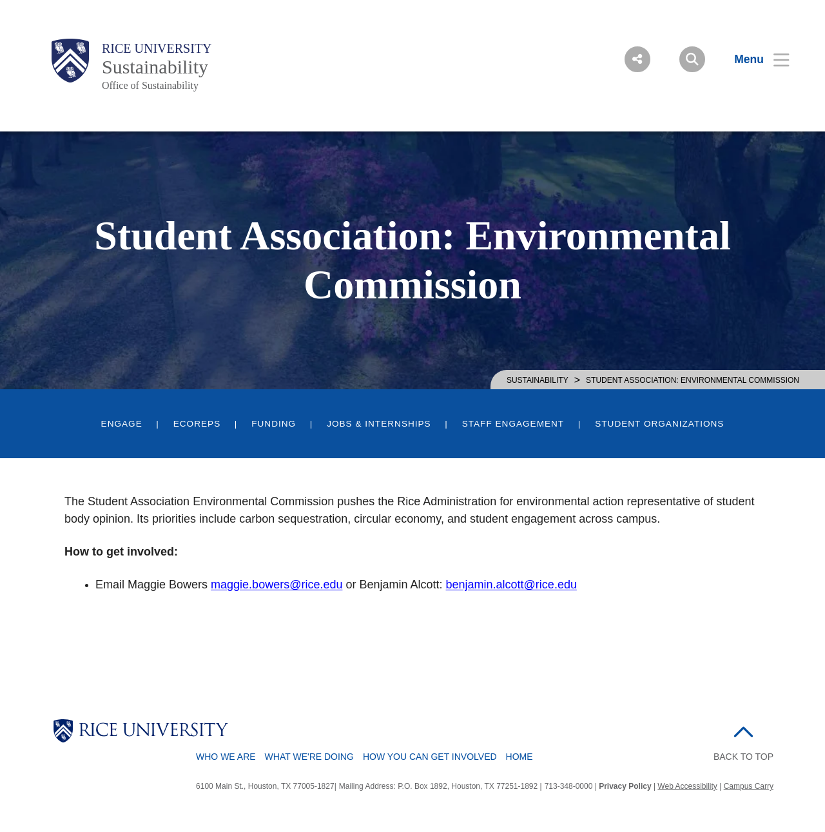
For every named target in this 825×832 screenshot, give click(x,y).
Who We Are (226, 756)
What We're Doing (309, 756)
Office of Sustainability (150, 85)
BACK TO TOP (743, 756)
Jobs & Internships (379, 424)
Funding (273, 424)
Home (519, 756)
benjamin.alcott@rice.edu (511, 584)
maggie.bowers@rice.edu (276, 584)
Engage (121, 424)
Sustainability (155, 66)
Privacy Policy (625, 786)
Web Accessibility (687, 786)
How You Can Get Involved (430, 756)
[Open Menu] (753, 59)
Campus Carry (748, 786)
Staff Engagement (513, 424)
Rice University (157, 48)
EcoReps (196, 424)
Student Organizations (659, 424)
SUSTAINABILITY (537, 380)
